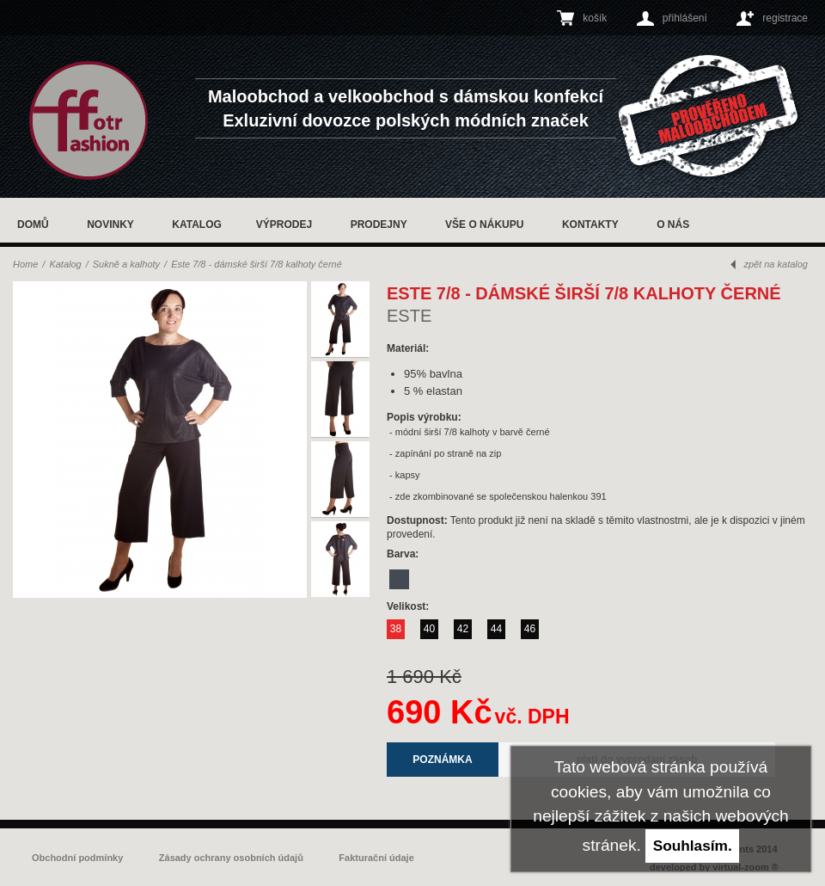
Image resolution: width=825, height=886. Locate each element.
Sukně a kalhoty (126, 264)
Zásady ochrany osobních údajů (231, 857)
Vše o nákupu (484, 224)
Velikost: (409, 606)
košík (595, 18)
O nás (673, 224)
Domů (33, 224)
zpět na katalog (775, 264)
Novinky (110, 224)
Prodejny (379, 224)
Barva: (404, 554)
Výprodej (284, 224)
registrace (785, 18)
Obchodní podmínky (77, 857)
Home (25, 264)
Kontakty (590, 224)
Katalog (197, 224)
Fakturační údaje (376, 857)
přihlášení (685, 18)
